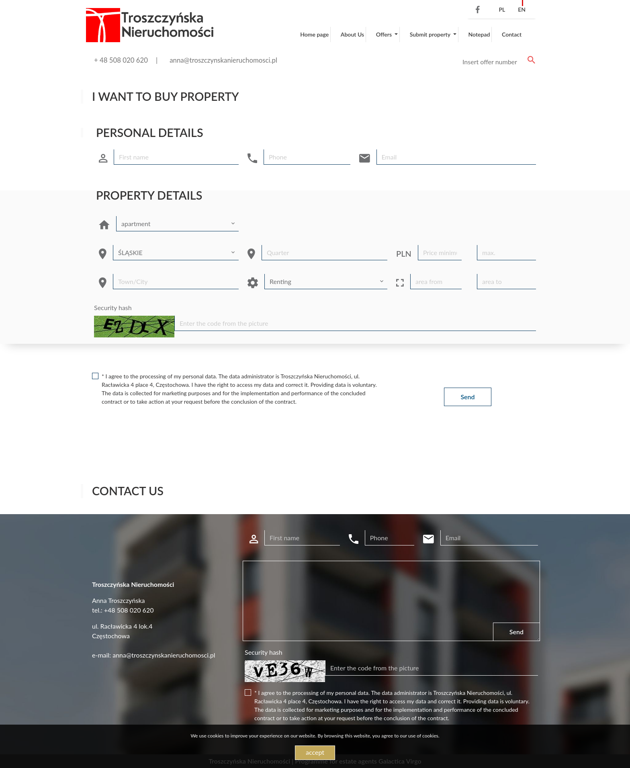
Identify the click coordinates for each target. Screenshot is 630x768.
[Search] (497, 61)
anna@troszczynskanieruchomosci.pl (223, 60)
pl (502, 9)
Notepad (479, 34)
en (522, 9)
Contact (512, 34)
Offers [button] (384, 34)
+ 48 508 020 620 (121, 60)
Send (467, 396)
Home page (314, 34)
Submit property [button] (431, 34)
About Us (352, 34)
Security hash (113, 307)
